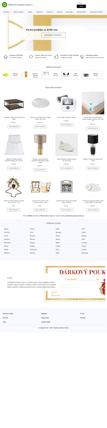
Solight (6, 249)
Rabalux (33, 242)
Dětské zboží (81, 12)
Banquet (33, 235)
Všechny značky (8, 313)
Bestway (60, 232)
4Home (33, 229)
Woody (6, 246)
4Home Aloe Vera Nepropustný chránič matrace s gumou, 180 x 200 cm (93, 119)
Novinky (5, 317)
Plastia (86, 246)
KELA (85, 229)
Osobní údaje (46, 321)
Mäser (59, 242)
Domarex (7, 239)
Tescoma (7, 232)
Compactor (34, 249)
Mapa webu (45, 317)
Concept (86, 242)
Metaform (7, 253)
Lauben (86, 249)
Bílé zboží (69, 12)
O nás (82, 313)
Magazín (44, 313)
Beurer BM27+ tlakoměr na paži (66, 117)
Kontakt (82, 317)
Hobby (30, 12)
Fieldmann (7, 242)
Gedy (59, 249)
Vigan (59, 229)
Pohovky (49, 12)
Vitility (59, 253)
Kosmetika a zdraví (96, 12)
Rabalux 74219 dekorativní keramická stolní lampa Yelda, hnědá (40, 160)
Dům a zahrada (18, 12)
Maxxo (59, 239)
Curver (6, 235)
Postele (59, 12)
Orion (32, 232)
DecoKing (87, 253)
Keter (85, 239)
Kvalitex (33, 246)
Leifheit (59, 246)
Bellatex (86, 235)
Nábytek (6, 12)
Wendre (33, 239)
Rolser (59, 235)
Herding (33, 253)
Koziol (86, 232)
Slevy (4, 321)
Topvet (6, 229)
